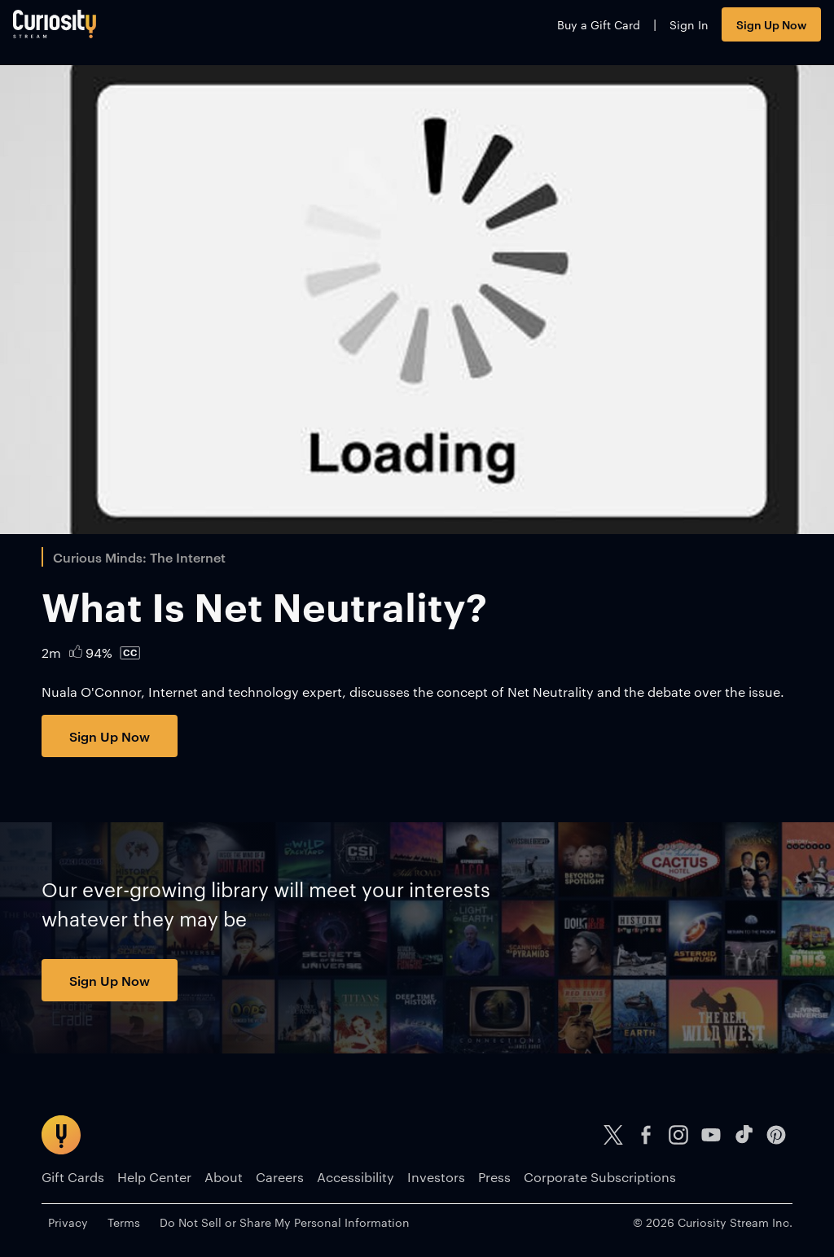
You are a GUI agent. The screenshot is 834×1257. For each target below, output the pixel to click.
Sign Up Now (743, 30)
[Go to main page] (83, 30)
